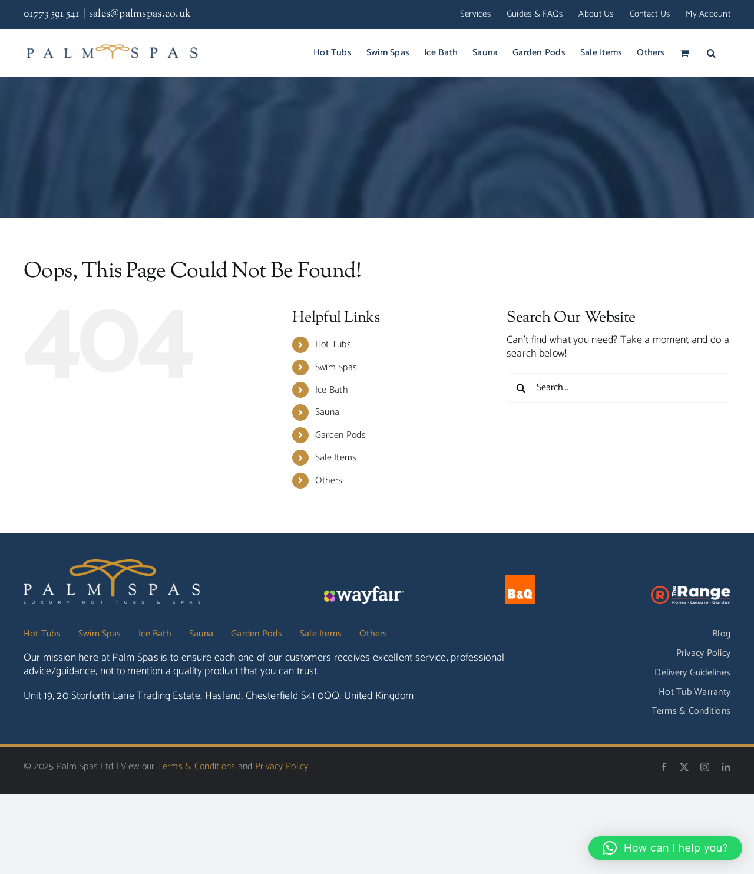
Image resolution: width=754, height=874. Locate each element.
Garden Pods (340, 435)
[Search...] (618, 388)
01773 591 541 (52, 14)
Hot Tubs (333, 344)
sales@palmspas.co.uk (140, 14)
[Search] (521, 388)
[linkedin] (726, 767)
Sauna (327, 412)
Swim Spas (336, 367)
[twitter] (684, 767)
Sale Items (336, 458)
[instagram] (704, 767)
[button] (711, 52)
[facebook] (663, 767)
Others (329, 481)
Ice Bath (331, 390)
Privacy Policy (282, 766)
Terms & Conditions (196, 766)
